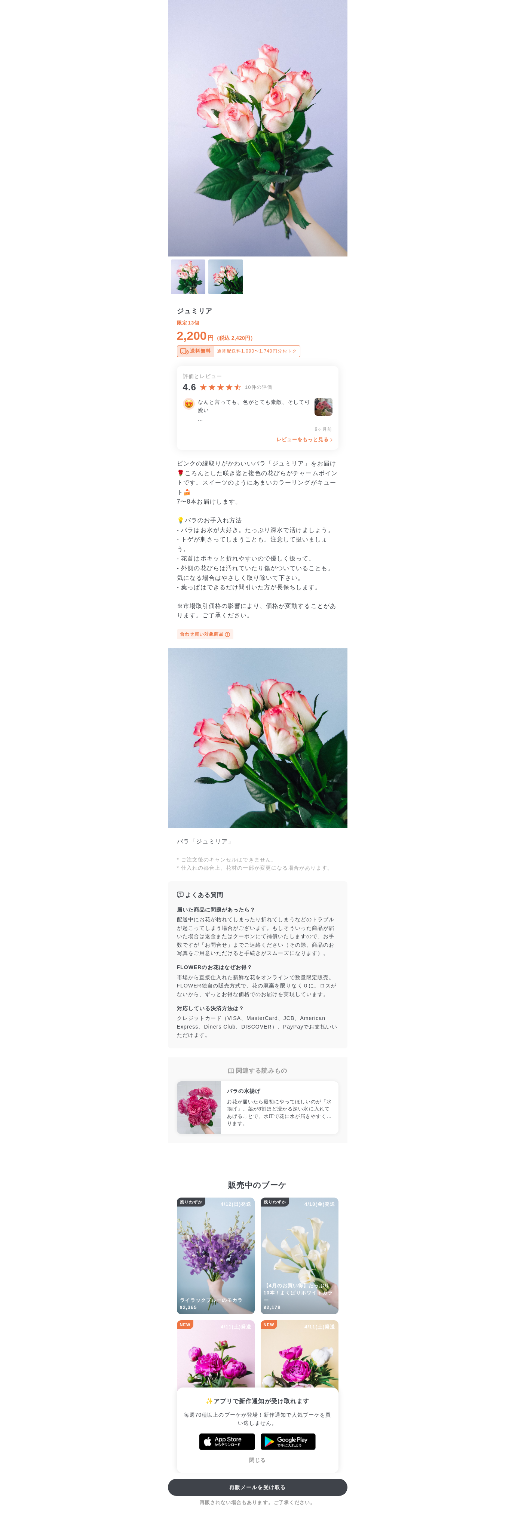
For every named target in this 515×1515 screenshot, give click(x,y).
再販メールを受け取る (257, 1487)
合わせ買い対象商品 (205, 634)
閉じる (257, 1460)
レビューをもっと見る (302, 439)
